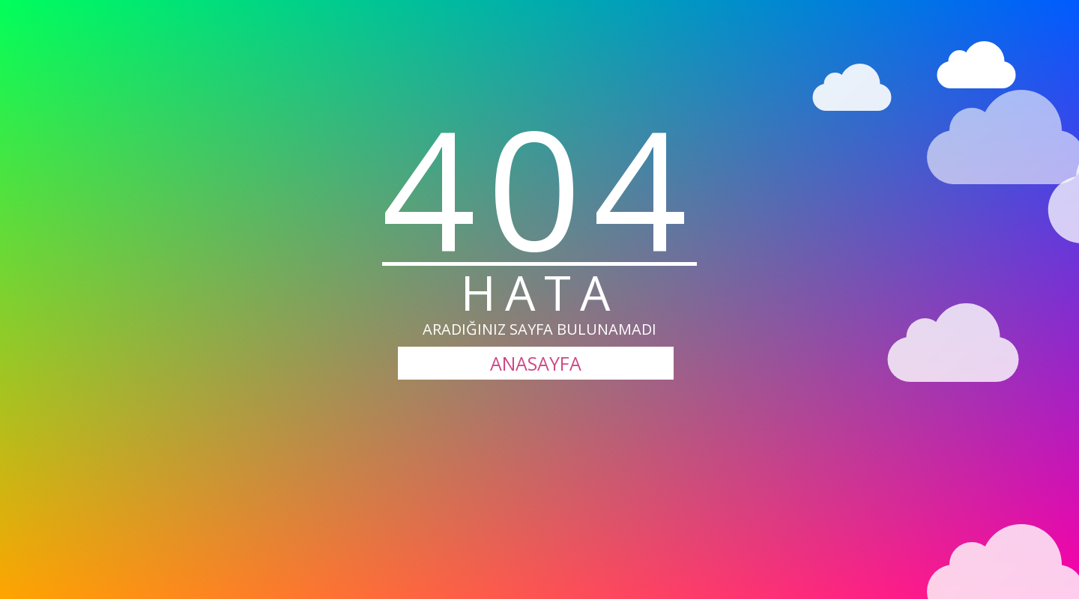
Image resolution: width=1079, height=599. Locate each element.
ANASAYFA (535, 363)
